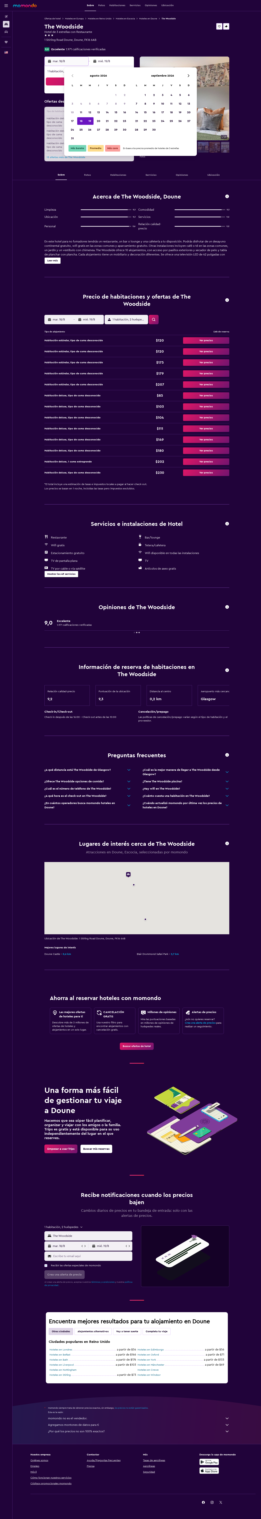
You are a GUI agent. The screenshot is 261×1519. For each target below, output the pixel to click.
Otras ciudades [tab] (61, 1331)
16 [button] (124, 112)
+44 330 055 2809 (56, 44)
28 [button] (107, 129)
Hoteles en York (147, 1360)
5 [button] (90, 103)
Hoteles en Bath (58, 1360)
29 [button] (115, 129)
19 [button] (89, 121)
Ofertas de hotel (52, 19)
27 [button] (98, 129)
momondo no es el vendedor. (138, 1418)
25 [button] (81, 129)
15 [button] (116, 112)
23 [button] (124, 121)
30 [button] (124, 129)
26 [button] (89, 129)
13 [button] (98, 112)
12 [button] (89, 112)
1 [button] (115, 95)
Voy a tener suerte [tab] (127, 1331)
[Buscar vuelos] (6, 16)
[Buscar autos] (6, 31)
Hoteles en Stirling (60, 1375)
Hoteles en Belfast (59, 1355)
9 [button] (124, 103)
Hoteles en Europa (74, 19)
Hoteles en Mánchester (151, 1365)
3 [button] (72, 103)
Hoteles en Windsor (149, 1375)
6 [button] (98, 103)
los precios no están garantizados (131, 1408)
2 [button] (124, 95)
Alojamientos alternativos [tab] (93, 1331)
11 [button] (81, 112)
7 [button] (107, 103)
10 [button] (72, 112)
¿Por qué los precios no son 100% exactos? (138, 1431)
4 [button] (81, 103)
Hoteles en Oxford (148, 1355)
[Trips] (6, 42)
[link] (137, 1046)
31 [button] (72, 138)
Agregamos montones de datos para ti (138, 1425)
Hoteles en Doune (148, 19)
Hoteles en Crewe (148, 1370)
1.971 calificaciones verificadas (85, 49)
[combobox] (91, 1235)
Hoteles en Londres (60, 1349)
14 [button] (107, 112)
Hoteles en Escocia (125, 19)
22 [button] (115, 121)
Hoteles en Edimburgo (151, 1349)
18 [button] (81, 121)
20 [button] (98, 121)
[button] (6, 6)
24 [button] (72, 129)
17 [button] (72, 121)
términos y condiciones (103, 1282)
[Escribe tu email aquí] (92, 1256)
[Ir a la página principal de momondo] (25, 5)
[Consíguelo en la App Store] (209, 1470)
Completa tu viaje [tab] (156, 1331)
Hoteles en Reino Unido (99, 19)
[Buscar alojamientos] (6, 24)
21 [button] (107, 121)
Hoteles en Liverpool (61, 1365)
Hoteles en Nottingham (62, 1370)
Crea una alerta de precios (200, 1023)
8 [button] (116, 103)
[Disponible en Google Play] (209, 1462)
